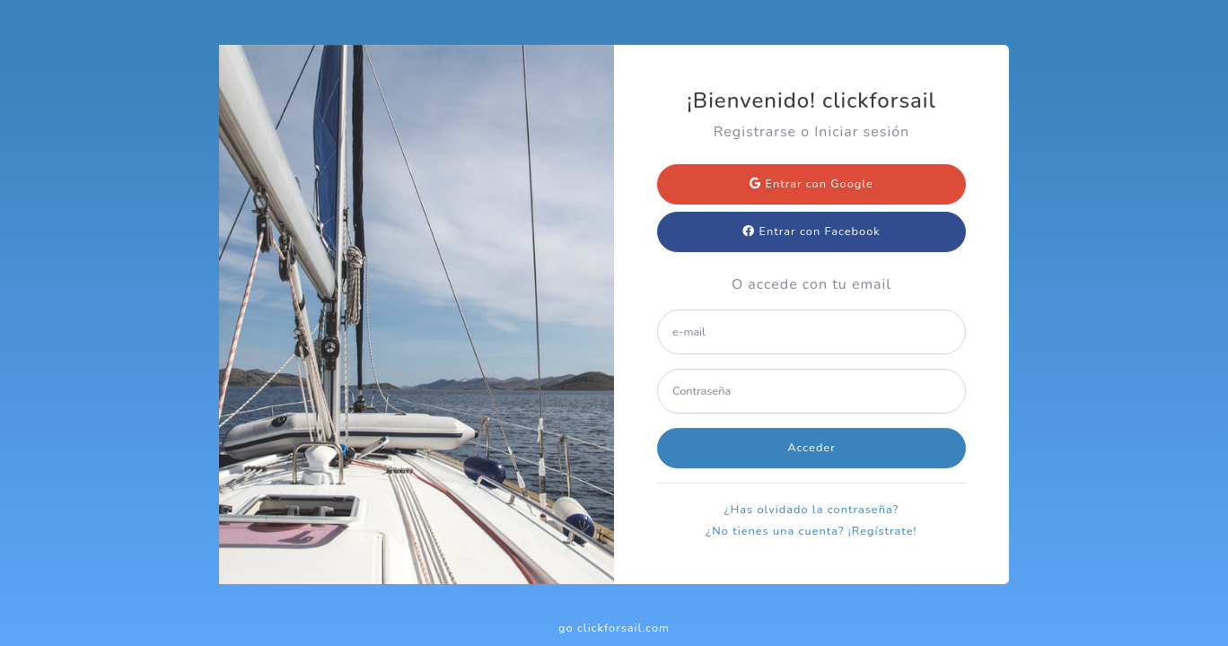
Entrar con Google (811, 184)
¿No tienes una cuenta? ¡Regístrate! (811, 531)
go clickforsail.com (614, 628)
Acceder (811, 448)
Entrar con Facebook (811, 231)
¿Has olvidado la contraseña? (811, 510)
